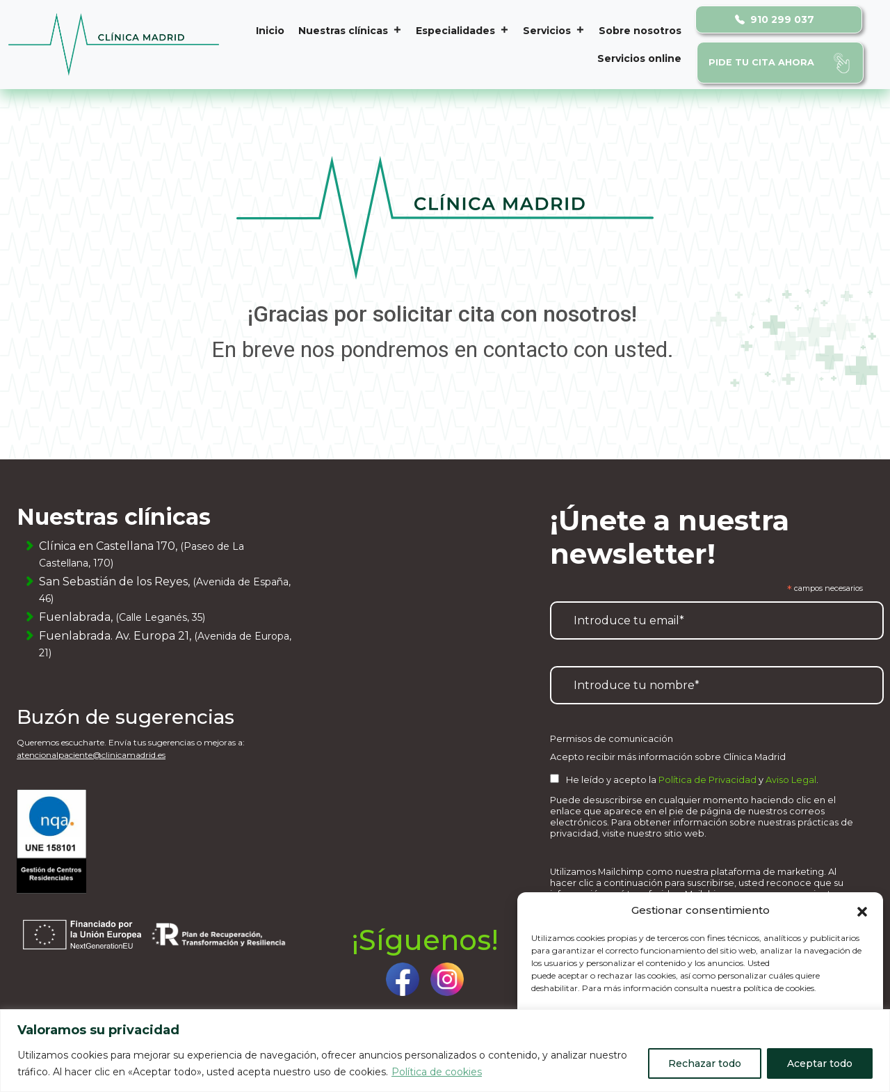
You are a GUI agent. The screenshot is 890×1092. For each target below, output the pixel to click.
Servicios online (639, 58)
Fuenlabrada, (122, 617)
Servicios (554, 30)
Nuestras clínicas (350, 30)
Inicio (270, 30)
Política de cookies (436, 1072)
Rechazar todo (704, 1063)
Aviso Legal (791, 780)
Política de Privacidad (707, 780)
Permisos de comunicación (611, 739)
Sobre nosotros (640, 30)
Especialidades (462, 30)
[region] (445, 1050)
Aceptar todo (819, 1063)
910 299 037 (774, 19)
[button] (862, 910)
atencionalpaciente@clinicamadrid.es (91, 755)
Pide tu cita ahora (761, 62)
